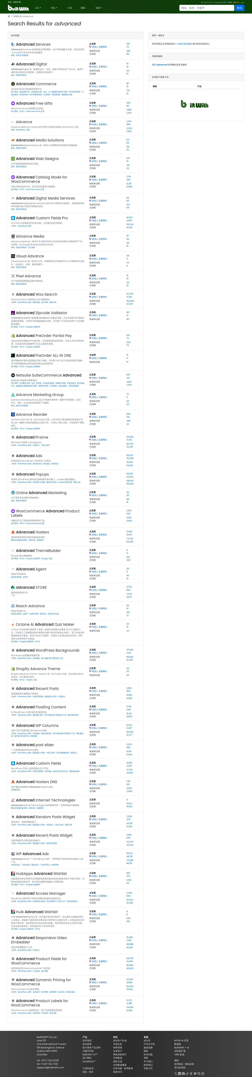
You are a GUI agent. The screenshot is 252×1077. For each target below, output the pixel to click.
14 (127, 161)
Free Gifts (34, 103)
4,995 (129, 698)
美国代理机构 (21, 75)
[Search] (206, 8)
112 (127, 168)
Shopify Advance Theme (38, 668)
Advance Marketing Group (40, 394)
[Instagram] (202, 1073)
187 (128, 312)
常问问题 (148, 1054)
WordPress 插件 (25, 226)
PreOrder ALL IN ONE (43, 355)
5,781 (128, 706)
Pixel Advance (28, 276)
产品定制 (36, 971)
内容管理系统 (16, 577)
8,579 (129, 534)
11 (127, 397)
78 (127, 345)
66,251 (129, 455)
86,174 (129, 853)
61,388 (129, 902)
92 (127, 605)
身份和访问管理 (39, 901)
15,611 (128, 713)
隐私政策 (189, 1064)
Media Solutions (40, 140)
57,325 (129, 293)
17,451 (129, 439)
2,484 (129, 892)
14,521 (129, 803)
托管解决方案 (36, 92)
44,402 (129, 968)
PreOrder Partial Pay (44, 335)
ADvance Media (30, 236)
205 (128, 918)
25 (127, 671)
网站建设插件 (74, 771)
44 (127, 239)
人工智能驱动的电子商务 (58, 92)
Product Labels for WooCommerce (39, 1003)
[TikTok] (187, 1073)
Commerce (36, 83)
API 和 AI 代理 (181, 1040)
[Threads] (191, 1073)
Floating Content (41, 707)
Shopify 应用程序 (33, 327)
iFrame (32, 437)
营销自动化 (37, 463)
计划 (69, 7)
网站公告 (77, 482)
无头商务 (47, 94)
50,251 (129, 473)
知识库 (147, 1040)
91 (127, 93)
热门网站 (87, 1057)
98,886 (129, 944)
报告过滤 (117, 1061)
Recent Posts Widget (44, 835)
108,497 (130, 480)
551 (128, 784)
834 (128, 590)
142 (128, 204)
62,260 (129, 541)
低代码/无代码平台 (22, 736)
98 (127, 242)
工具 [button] (37, 7)
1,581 (128, 709)
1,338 (128, 384)
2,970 (129, 744)
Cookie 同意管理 (65, 482)
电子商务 (15, 92)
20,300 (129, 979)
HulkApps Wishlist (41, 873)
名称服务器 (15, 789)
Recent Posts (37, 688)
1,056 (128, 880)
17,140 (129, 296)
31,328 (129, 660)
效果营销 (55, 864)
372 (128, 876)
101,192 (129, 462)
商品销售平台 (25, 92)
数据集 (177, 1044)
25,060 (129, 732)
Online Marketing (41, 492)
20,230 (129, 845)
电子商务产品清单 (92, 1047)
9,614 (128, 751)
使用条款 (178, 1064)
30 (127, 492)
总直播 (92, 43)
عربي (242, 2)
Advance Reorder (31, 414)
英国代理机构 (21, 166)
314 (128, 557)
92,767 (129, 304)
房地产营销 (34, 614)
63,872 (129, 899)
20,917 (129, 823)
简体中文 (236, 2)
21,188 (129, 1010)
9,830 (129, 716)
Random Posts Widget (45, 816)
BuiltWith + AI (181, 1047)
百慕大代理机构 (22, 55)
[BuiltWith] (18, 8)
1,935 (128, 381)
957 (128, 873)
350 (128, 102)
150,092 (130, 301)
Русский (218, 2)
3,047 (129, 728)
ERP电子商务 (43, 386)
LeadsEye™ (89, 1061)
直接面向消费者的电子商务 (27, 386)
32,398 (129, 458)
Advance (24, 121)
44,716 (129, 856)
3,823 (129, 520)
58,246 (129, 483)
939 (128, 837)
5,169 (128, 517)
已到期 (92, 54)
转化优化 (46, 463)
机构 (13, 55)
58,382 (129, 656)
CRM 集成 (179, 1054)
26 (127, 568)
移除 (176, 1060)
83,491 (129, 947)
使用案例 (128, 1068)
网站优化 (35, 864)
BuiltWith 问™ (90, 1054)
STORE (31, 587)
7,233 (129, 594)
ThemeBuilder (38, 550)
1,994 (128, 834)
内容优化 (54, 463)
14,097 (129, 217)
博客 (146, 1057)
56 (127, 139)
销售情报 (117, 1047)
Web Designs (37, 158)
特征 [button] (53, 7)
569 (128, 896)
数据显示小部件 (51, 696)
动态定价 (36, 992)
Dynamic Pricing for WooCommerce (41, 982)
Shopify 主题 (46, 558)
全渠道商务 (56, 94)
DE (205, 2)
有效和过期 (94, 51)
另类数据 (117, 1057)
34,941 (129, 465)
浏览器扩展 (179, 1051)
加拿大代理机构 (22, 405)
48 (127, 499)
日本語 (229, 2)
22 (127, 424)
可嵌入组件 (45, 445)
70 (127, 394)
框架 (13, 129)
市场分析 (117, 1044)
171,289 (129, 860)
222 (128, 342)
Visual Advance (30, 256)
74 (127, 338)
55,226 (129, 224)
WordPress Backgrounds (47, 650)
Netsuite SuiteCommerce (48, 375)
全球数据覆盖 (120, 1065)
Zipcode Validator (41, 312)
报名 (85, 1071)
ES (211, 2)
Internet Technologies (45, 800)
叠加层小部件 (52, 482)
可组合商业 (71, 383)
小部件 (14, 226)
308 (128, 560)
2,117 (128, 819)
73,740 (129, 538)
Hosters (32, 532)
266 (128, 414)
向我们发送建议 (184, 43)
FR (208, 2)
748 (128, 781)
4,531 (128, 597)
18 (127, 502)
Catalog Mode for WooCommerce (39, 179)
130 (128, 417)
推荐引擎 (68, 824)
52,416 (129, 446)
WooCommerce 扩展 (35, 111)
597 (128, 374)
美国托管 (40, 540)
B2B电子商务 (61, 383)
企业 (45, 92)
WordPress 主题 (23, 129)
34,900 (129, 1007)
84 (127, 197)
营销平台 (43, 614)
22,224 (129, 841)
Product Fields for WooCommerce (39, 961)
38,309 (129, 436)
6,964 (129, 695)
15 (127, 275)
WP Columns (37, 725)
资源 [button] (97, 7)
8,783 (129, 725)
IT (213, 2)
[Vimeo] (195, 1073)
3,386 (129, 1003)
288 (128, 420)
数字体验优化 (73, 715)
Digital (31, 64)
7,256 (129, 816)
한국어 (224, 2)
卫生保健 (31, 247)
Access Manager (41, 893)
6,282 (129, 762)
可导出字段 (149, 1044)
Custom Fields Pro (42, 218)
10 (127, 73)
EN (202, 2)
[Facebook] (183, 1073)
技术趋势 (87, 1044)
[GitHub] (198, 1073)
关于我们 (148, 1061)
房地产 (25, 577)
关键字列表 (88, 1051)
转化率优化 (24, 94)
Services (33, 44)
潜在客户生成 (53, 614)
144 (128, 335)
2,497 (129, 765)
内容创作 (33, 736)
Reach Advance (30, 606)
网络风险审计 (120, 1054)
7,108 (128, 940)
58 (127, 207)
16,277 (129, 735)
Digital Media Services (45, 198)
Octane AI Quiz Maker (45, 624)
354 (128, 179)
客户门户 (62, 901)
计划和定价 (88, 1068)
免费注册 (17, 2)
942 (128, 747)
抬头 (239, 8)
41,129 (129, 227)
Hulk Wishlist (37, 911)
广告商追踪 (26, 864)
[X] (175, 1073)
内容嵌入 (36, 445)
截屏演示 (117, 1071)
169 (128, 612)
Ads (29, 455)
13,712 (129, 1000)
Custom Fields (38, 763)
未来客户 (117, 1051)
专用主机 (32, 540)
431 (128, 378)
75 (127, 46)
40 (127, 575)
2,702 (129, 587)
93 (127, 401)
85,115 (129, 863)
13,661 (129, 826)
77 (127, 615)
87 (127, 83)
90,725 (129, 443)
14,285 (129, 961)
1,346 (128, 510)
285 (128, 51)
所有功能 (117, 1068)
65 (127, 106)
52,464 (129, 986)
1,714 (128, 176)
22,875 (129, 476)
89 (127, 54)
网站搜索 (36, 302)
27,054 (129, 649)
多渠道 (39, 383)
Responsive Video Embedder (39, 940)
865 (128, 124)
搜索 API (53, 302)
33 (127, 262)
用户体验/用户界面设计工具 (52, 658)
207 (128, 158)
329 (128, 513)
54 (127, 142)
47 (127, 235)
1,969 (128, 688)
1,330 (128, 112)
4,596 (129, 186)
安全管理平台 (52, 901)
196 (128, 43)
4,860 (129, 220)
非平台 (22, 111)
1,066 (128, 131)
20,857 (129, 772)
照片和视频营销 (63, 752)
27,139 (129, 769)
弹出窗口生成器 (39, 482)
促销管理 (53, 992)
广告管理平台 (45, 864)
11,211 (128, 652)
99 (127, 883)
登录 (10, 2)
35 (127, 668)
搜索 (159, 64)
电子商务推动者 (36, 94)
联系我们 (148, 1065)
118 (127, 146)
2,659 (129, 791)
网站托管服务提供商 (19, 540)
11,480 (129, 531)
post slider (35, 744)
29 (127, 70)
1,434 (128, 121)
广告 (13, 595)
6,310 (128, 183)
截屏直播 (148, 1047)
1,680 (128, 109)
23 (127, 404)
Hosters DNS (36, 781)
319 (128, 165)
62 (127, 149)
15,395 (129, 937)
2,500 (129, 128)
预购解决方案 (67, 94)
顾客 (83, 7)
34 (127, 282)
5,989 (129, 982)
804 (128, 691)
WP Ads (32, 853)
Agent (31, 569)
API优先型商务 (75, 92)
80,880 (129, 965)
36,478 (129, 958)
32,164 (129, 989)
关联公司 (148, 1068)
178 (128, 90)
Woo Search (36, 294)
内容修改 (36, 658)
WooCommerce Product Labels (45, 513)
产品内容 (45, 1013)
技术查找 (87, 1040)
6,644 (129, 754)
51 (127, 246)
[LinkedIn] (179, 1073)
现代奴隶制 (179, 1067)
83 (127, 200)
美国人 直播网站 (99, 46)
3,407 (129, 788)
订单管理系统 (73, 386)
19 (127, 63)
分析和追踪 (15, 864)
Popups (32, 474)
